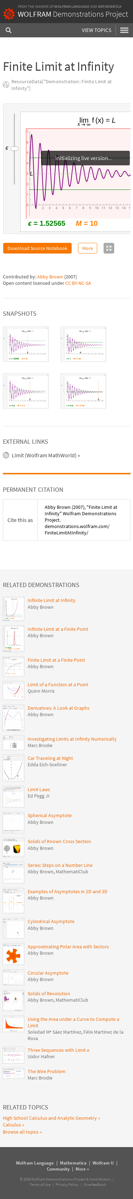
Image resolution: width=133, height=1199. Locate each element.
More (87, 248)
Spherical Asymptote (50, 815)
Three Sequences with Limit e (58, 1050)
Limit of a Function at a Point (58, 684)
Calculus (12, 1124)
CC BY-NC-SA (78, 283)
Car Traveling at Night (50, 758)
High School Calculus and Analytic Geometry (50, 1118)
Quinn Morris (41, 691)
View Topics (96, 30)
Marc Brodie (40, 745)
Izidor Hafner (41, 1056)
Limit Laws (39, 789)
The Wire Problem (47, 1071)
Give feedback (95, 1184)
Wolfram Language (71, 6)
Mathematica (109, 6)
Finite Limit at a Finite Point (56, 660)
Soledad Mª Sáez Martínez (54, 1032)
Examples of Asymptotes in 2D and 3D (67, 891)
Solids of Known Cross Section (59, 841)
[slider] (14, 149)
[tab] (26, 344)
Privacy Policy (67, 1184)
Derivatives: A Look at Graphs (58, 708)
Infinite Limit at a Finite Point (58, 629)
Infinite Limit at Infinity (52, 600)
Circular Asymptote (48, 973)
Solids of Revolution (49, 993)
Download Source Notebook (37, 248)
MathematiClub (72, 871)
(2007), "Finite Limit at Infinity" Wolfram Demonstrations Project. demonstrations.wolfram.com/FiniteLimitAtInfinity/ (81, 520)
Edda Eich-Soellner (47, 764)
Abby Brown (50, 276)
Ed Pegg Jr (39, 796)
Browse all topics (21, 1132)
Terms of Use (40, 1184)
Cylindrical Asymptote (51, 921)
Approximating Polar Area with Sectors (68, 946)
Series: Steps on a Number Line (60, 865)
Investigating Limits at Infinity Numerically (72, 739)
